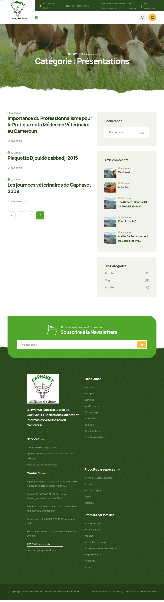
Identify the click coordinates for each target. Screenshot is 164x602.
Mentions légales (101, 593)
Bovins (88, 486)
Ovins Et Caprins (93, 492)
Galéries (89, 426)
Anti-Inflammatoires (95, 544)
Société (109, 289)
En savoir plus (17, 142)
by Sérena (16, 115)
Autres (88, 569)
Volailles (89, 505)
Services (89, 402)
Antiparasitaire (92, 531)
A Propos (89, 395)
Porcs (87, 499)
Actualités (90, 420)
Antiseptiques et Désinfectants (102, 550)
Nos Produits (91, 408)
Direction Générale (94, 439)
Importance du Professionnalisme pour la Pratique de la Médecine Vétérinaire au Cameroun (50, 126)
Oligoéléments (92, 556)
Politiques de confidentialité (140, 593)
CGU (118, 593)
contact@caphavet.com (77, 5)
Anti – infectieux (93, 525)
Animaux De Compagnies (98, 480)
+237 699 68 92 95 (38, 546)
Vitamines (90, 563)
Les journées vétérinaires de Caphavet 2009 (49, 190)
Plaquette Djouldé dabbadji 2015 (43, 160)
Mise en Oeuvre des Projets (42, 467)
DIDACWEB (73, 593)
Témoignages (92, 414)
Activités (109, 275)
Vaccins (88, 538)
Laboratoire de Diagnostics (42, 449)
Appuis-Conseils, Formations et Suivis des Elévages (50, 458)
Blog (107, 282)
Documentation (93, 433)
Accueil (88, 389)
